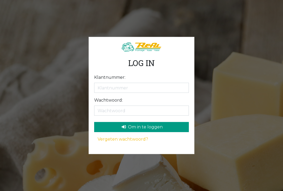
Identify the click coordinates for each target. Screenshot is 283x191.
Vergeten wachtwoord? (123, 139)
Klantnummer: (109, 77)
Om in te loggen (142, 126)
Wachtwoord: (108, 100)
